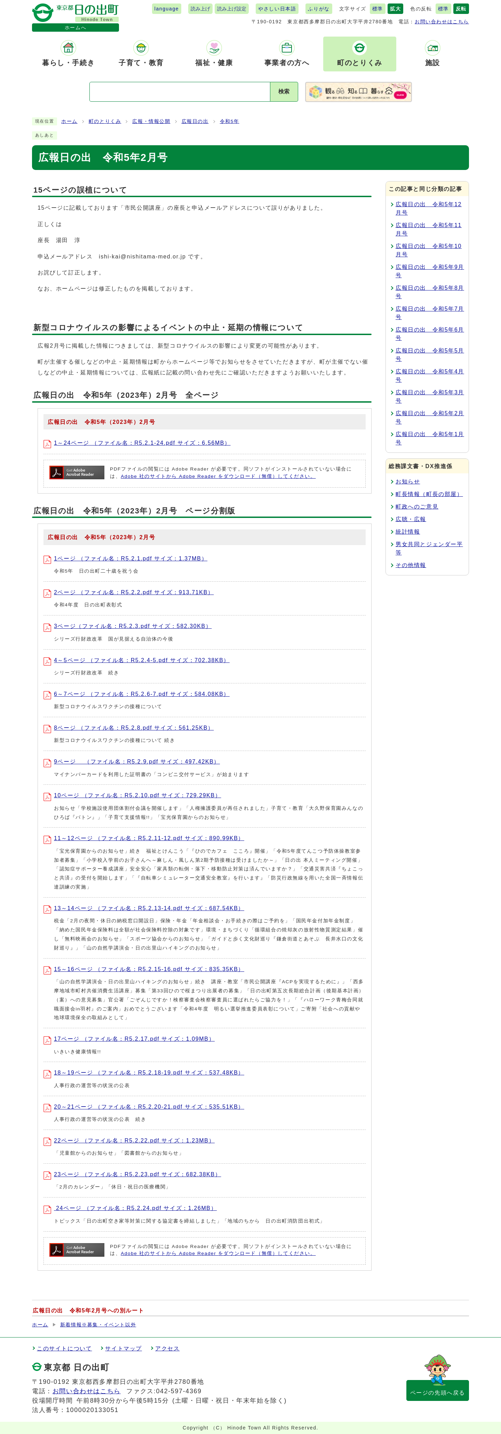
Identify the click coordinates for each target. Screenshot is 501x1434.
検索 (283, 91)
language (166, 8)
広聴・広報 (411, 519)
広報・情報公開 (151, 121)
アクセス (167, 1348)
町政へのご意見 (417, 507)
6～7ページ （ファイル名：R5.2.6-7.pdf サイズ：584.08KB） (136, 694)
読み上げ (200, 8)
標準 (377, 8)
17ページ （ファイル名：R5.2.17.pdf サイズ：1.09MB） (129, 1039)
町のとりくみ (105, 121)
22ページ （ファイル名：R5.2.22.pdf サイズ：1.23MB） (129, 1141)
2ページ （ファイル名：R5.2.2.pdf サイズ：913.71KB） (128, 592)
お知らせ (408, 482)
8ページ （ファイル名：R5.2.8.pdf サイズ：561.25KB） (128, 728)
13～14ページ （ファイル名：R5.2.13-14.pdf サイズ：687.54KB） (143, 908)
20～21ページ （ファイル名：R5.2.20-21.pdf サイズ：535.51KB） (143, 1107)
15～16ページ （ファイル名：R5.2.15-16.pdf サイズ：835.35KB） (143, 969)
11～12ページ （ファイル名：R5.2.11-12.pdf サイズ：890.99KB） (143, 838)
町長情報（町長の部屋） (429, 494)
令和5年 (229, 121)
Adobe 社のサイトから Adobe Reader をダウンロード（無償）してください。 (218, 476)
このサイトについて (64, 1348)
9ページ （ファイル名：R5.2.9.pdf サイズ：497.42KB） (131, 762)
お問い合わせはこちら (442, 21)
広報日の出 (195, 121)
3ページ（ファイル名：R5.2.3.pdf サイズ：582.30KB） (127, 626)
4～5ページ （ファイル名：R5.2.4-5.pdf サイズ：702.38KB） (136, 660)
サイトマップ (123, 1348)
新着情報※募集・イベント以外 (98, 1324)
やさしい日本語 (277, 8)
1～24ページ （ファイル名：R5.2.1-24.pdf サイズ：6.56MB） (137, 443)
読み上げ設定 (231, 8)
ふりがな (318, 8)
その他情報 (411, 565)
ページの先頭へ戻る (437, 1393)
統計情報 (408, 532)
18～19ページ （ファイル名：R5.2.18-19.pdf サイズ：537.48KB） (143, 1073)
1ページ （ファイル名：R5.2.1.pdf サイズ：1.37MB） (125, 558)
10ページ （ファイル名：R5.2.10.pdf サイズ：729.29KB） (132, 795)
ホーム (69, 121)
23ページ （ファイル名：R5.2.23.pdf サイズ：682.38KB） (132, 1174)
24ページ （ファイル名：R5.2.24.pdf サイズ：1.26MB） (130, 1208)
